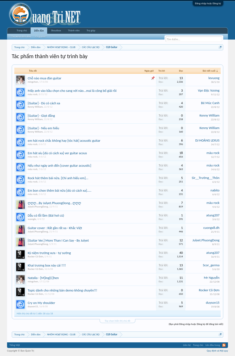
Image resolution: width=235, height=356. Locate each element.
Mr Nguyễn (211, 277)
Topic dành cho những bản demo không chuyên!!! (62, 290)
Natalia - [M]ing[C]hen (43, 278)
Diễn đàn (39, 30)
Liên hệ (187, 345)
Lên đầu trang (213, 345)
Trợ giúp (91, 30)
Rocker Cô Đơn (35, 256)
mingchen (33, 81)
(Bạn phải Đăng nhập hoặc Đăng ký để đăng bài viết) (196, 324)
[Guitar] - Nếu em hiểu (43, 128)
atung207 (212, 215)
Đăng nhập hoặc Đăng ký (208, 3)
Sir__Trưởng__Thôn (205, 178)
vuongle (32, 219)
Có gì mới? (41, 36)
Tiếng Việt (14, 345)
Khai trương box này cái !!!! (47, 265)
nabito (215, 190)
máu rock (32, 94)
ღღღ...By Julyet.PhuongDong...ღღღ (54, 203)
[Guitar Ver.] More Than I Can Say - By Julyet (58, 240)
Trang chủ (22, 30)
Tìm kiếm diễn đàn (21, 36)
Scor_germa (211, 265)
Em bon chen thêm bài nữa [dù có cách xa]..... (59, 190)
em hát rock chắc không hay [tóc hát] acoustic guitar (64, 140)
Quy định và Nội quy (217, 350)
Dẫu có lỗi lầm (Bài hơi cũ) (46, 215)
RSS (224, 345)
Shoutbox (56, 30)
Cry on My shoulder (41, 303)
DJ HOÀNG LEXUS (207, 140)
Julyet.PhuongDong (38, 206)
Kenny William (35, 106)
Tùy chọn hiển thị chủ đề (117, 320)
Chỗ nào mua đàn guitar (44, 78)
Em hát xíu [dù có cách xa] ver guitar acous (57, 153)
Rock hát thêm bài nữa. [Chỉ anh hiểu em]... (58, 178)
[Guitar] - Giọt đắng (41, 115)
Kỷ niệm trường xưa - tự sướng (49, 253)
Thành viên (74, 30)
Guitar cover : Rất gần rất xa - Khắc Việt (55, 228)
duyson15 (33, 306)
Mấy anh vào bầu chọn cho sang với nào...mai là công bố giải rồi (72, 91)
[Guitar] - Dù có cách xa (44, 103)
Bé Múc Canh (210, 103)
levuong (213, 78)
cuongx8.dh (211, 228)
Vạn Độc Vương (208, 90)
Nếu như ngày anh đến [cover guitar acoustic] (59, 165)
